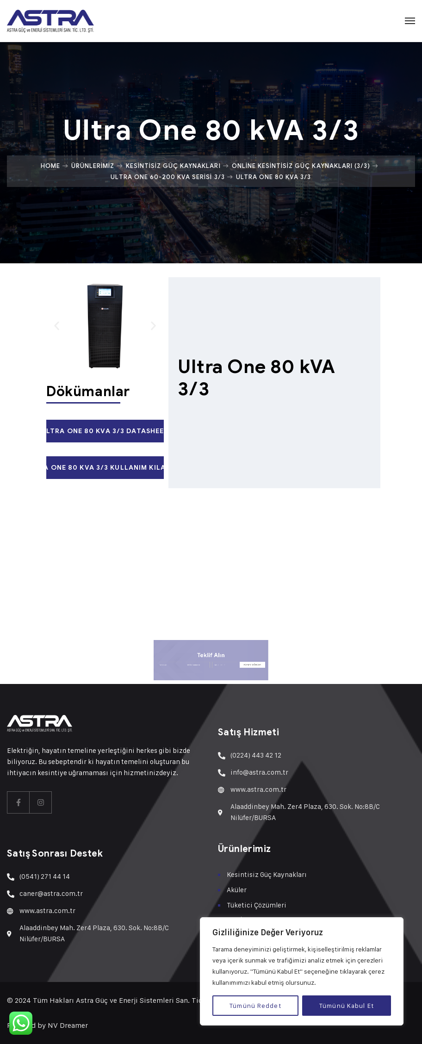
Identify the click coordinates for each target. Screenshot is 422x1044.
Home (50, 165)
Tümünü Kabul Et (346, 1005)
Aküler (237, 889)
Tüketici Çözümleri (256, 905)
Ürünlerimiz (92, 165)
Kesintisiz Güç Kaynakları (173, 165)
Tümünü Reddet (255, 1005)
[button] (56, 326)
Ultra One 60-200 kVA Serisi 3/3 (167, 176)
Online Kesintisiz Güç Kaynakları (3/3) (301, 165)
